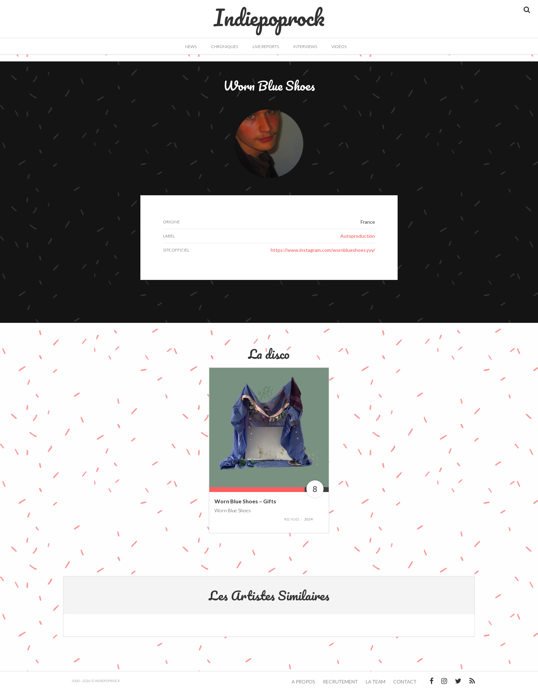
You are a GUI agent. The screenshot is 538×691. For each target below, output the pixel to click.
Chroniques (224, 46)
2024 (308, 519)
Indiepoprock (269, 14)
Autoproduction (357, 236)
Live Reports (266, 46)
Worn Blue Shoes (232, 510)
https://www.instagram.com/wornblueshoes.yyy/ (323, 250)
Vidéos (339, 46)
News (191, 46)
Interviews (305, 46)
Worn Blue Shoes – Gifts (245, 501)
